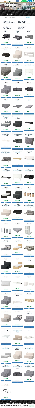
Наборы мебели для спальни (22, 26)
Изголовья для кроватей (21, 27)
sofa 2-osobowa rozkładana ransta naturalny (6, 206)
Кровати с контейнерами (7, 28)
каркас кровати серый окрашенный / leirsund (5, 242)
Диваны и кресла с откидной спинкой (8, 22)
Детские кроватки (6, 27)
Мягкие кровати (20, 28)
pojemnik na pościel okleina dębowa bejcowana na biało (17, 152)
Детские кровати (5, 23)
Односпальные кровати (21, 22)
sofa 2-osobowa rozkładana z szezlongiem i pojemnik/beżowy (29, 242)
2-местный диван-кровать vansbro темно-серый (17, 117)
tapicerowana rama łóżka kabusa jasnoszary (6, 349)
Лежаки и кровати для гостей (7, 26)
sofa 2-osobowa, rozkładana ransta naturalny (29, 349)
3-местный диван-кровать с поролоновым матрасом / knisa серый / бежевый (6, 152)
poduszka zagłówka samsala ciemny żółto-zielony (29, 260)
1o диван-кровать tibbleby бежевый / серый (17, 66)
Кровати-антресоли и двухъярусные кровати (24, 23)
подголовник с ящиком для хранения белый (29, 66)
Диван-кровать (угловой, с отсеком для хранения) (17, 32)
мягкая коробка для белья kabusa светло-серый (6, 171)
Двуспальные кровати (6, 21)
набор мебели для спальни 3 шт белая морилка (17, 295)
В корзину (5, 44)
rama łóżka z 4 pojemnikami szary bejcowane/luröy (6, 117)
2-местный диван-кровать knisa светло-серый (29, 313)
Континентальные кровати (22, 21)
